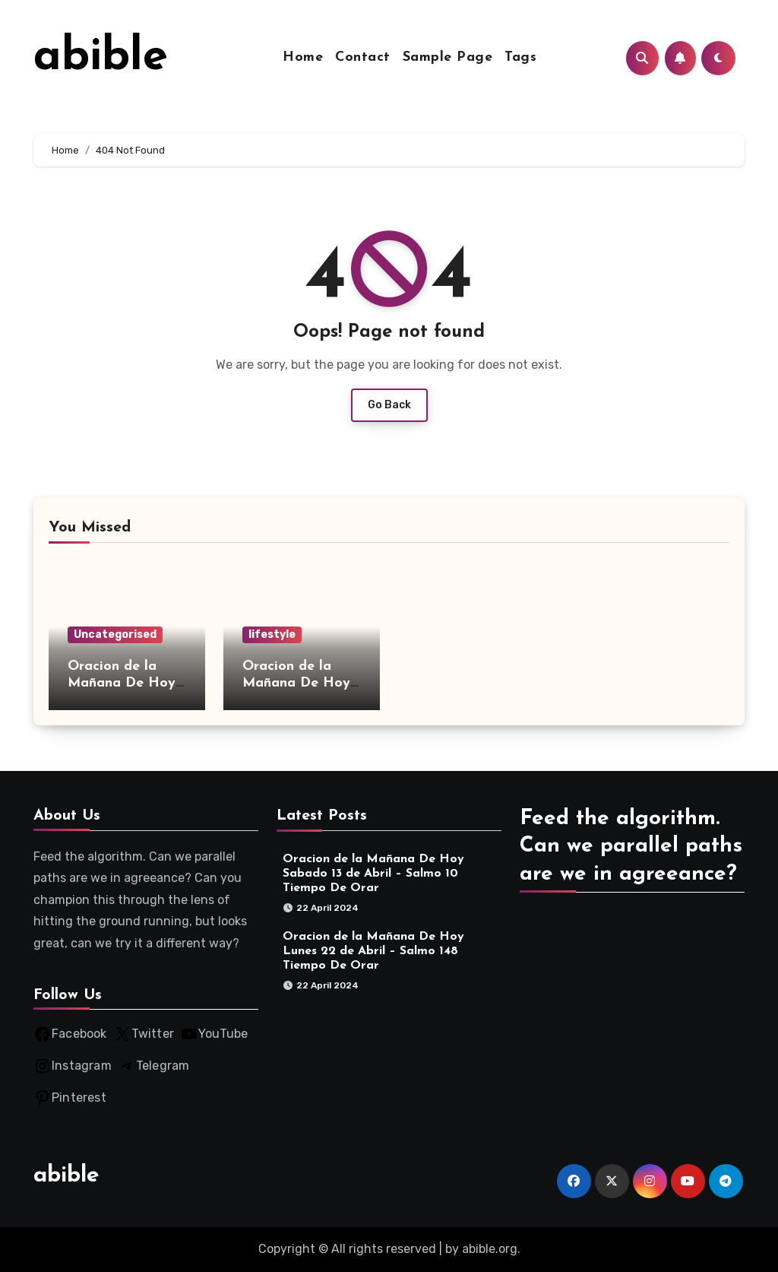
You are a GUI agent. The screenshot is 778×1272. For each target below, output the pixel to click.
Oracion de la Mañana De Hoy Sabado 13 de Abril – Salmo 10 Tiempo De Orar (373, 873)
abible (100, 58)
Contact (363, 57)
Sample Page (448, 57)
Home (303, 57)
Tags (520, 57)
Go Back (389, 404)
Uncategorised (115, 634)
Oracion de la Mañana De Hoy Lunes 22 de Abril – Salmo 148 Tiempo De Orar (373, 951)
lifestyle (272, 634)
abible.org (489, 1249)
